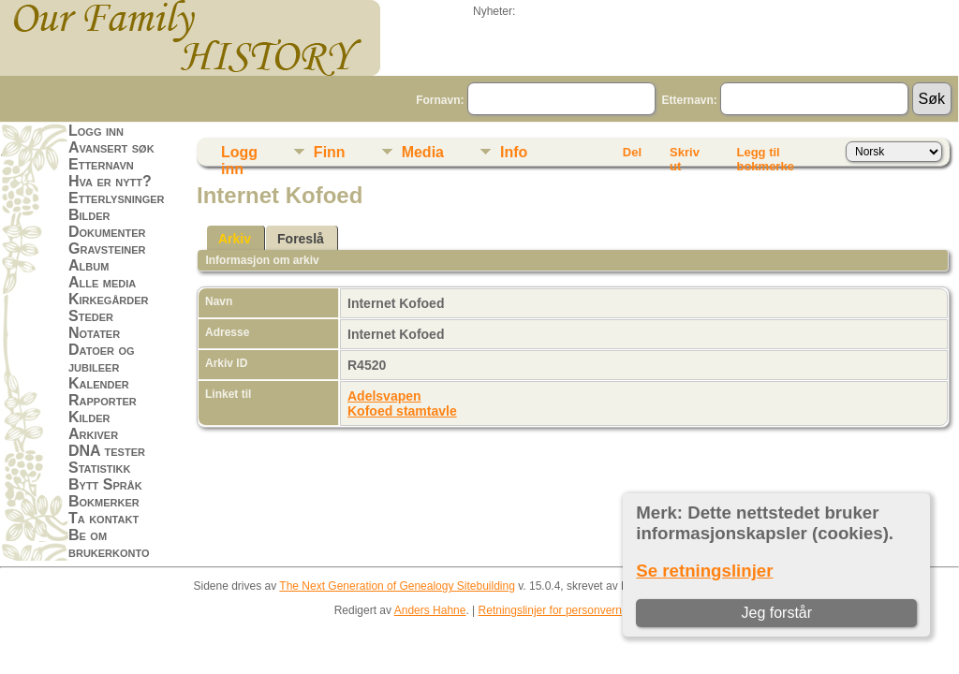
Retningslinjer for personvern (550, 610)
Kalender (98, 383)
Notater (94, 333)
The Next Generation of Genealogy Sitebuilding (397, 586)
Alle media (102, 282)
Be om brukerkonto (109, 543)
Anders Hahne (430, 610)
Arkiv (234, 238)
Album (88, 265)
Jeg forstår (776, 613)
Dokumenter (106, 232)
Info (513, 152)
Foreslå (300, 238)
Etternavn (101, 164)
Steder (90, 316)
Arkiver (93, 434)
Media (423, 152)
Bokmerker (104, 501)
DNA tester (106, 451)
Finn (330, 152)
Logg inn (96, 131)
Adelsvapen (384, 395)
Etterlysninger (116, 198)
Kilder (89, 417)
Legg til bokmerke (764, 155)
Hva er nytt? (110, 181)
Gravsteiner (107, 248)
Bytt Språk (105, 484)
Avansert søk (111, 147)
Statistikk (99, 468)
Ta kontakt (103, 518)
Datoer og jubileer (101, 358)
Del (632, 152)
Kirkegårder (108, 299)
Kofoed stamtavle (402, 410)
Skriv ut (685, 155)
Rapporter (102, 400)
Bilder (89, 215)
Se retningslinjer (704, 570)
